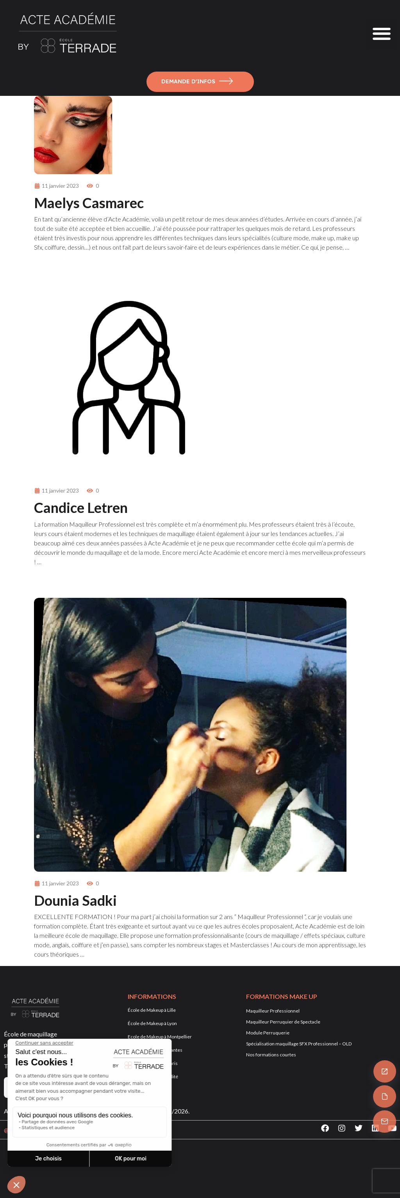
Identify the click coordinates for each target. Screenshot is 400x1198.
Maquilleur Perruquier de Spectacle (283, 1022)
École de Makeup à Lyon (152, 1023)
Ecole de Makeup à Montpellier (160, 1037)
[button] (381, 34)
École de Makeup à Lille (152, 1010)
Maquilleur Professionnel (273, 1011)
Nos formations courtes (271, 1055)
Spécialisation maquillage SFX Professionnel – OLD (299, 1044)
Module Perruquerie (267, 1033)
